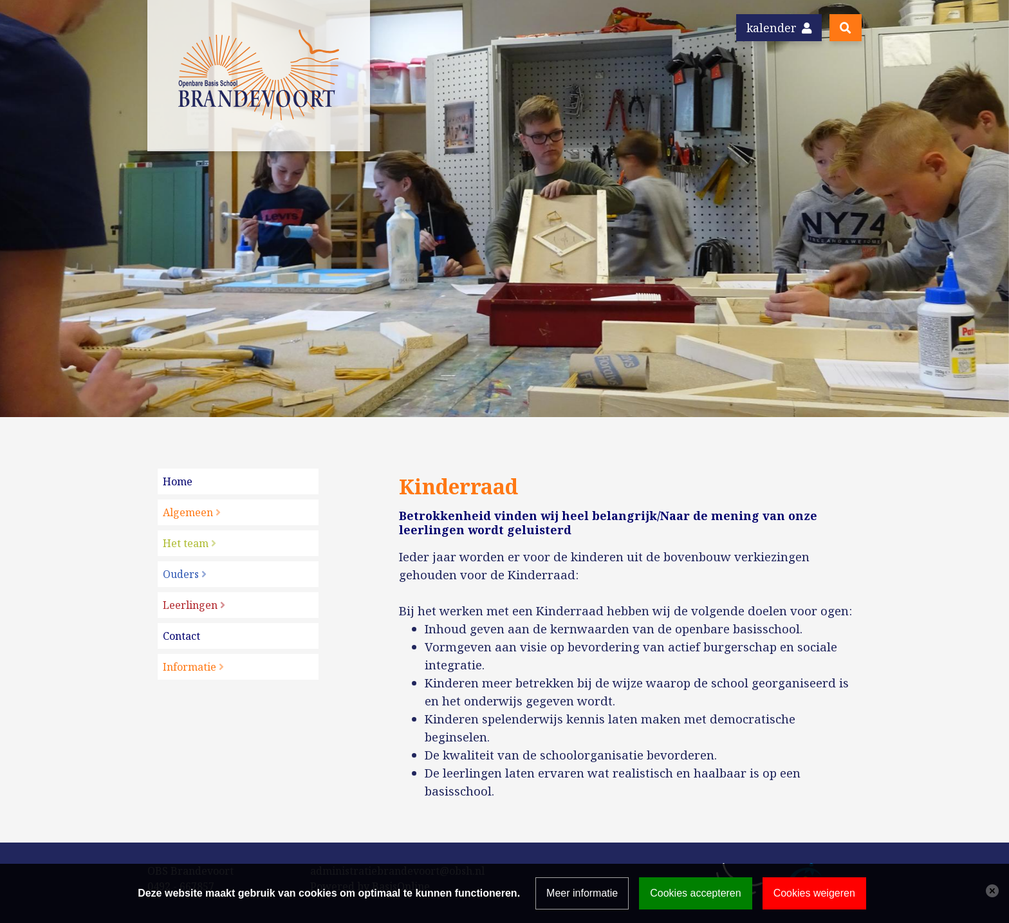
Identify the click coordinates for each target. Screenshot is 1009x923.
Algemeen (188, 512)
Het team (185, 543)
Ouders (181, 574)
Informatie (189, 667)
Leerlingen (190, 605)
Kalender (778, 27)
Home (177, 481)
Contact (181, 636)
